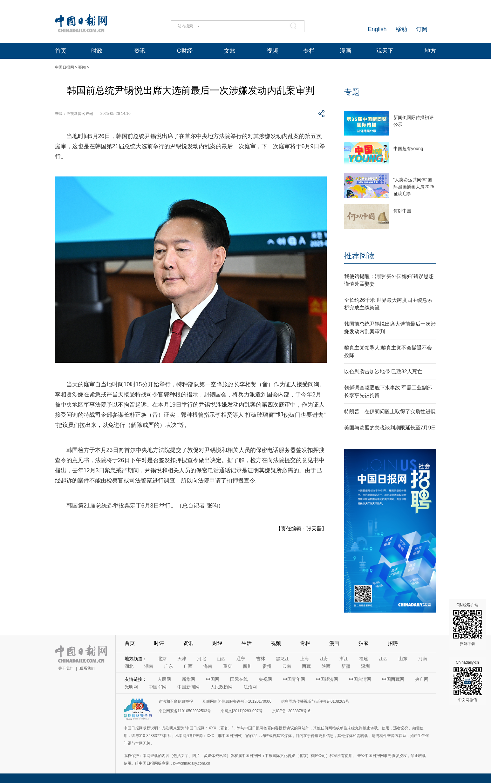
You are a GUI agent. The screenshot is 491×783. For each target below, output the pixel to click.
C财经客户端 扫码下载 (467, 624)
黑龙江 (282, 658)
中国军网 (158, 686)
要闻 (82, 67)
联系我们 (87, 668)
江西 (383, 658)
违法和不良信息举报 (176, 701)
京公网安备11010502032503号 (185, 711)
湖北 (129, 666)
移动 (401, 29)
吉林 (260, 658)
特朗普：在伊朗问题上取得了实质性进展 (390, 411)
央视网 (265, 679)
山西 (221, 658)
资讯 (140, 51)
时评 (159, 643)
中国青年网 (294, 679)
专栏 (309, 51)
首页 (60, 51)
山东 (403, 658)
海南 (207, 666)
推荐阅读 (359, 255)
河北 (201, 658)
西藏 (306, 666)
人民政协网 (221, 686)
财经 (217, 643)
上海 (304, 658)
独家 (363, 643)
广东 (168, 666)
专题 (351, 92)
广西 (188, 666)
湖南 (148, 666)
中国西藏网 (393, 679)
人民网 (164, 679)
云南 (286, 666)
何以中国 (402, 210)
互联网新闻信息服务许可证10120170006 (236, 701)
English (377, 29)
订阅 (421, 29)
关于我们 (65, 668)
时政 (97, 51)
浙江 (343, 658)
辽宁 (240, 658)
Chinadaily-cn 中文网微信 (467, 681)
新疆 (345, 666)
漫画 (345, 51)
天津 (181, 658)
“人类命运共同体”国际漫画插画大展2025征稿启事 (413, 186)
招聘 (393, 643)
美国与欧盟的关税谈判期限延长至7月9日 (390, 427)
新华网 (188, 679)
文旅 (229, 51)
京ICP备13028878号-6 (291, 711)
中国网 (212, 679)
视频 (272, 51)
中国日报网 (64, 67)
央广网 (421, 679)
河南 (422, 658)
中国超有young (408, 148)
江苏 (324, 658)
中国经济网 (327, 679)
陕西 (326, 666)
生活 (247, 643)
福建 (363, 658)
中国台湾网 (360, 679)
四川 (247, 666)
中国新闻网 (188, 686)
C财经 (185, 51)
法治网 (250, 686)
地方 (430, 51)
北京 (162, 658)
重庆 (227, 666)
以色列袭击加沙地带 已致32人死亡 (383, 371)
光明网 (131, 686)
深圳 (365, 666)
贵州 (267, 666)
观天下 (384, 51)
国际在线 (239, 679)
